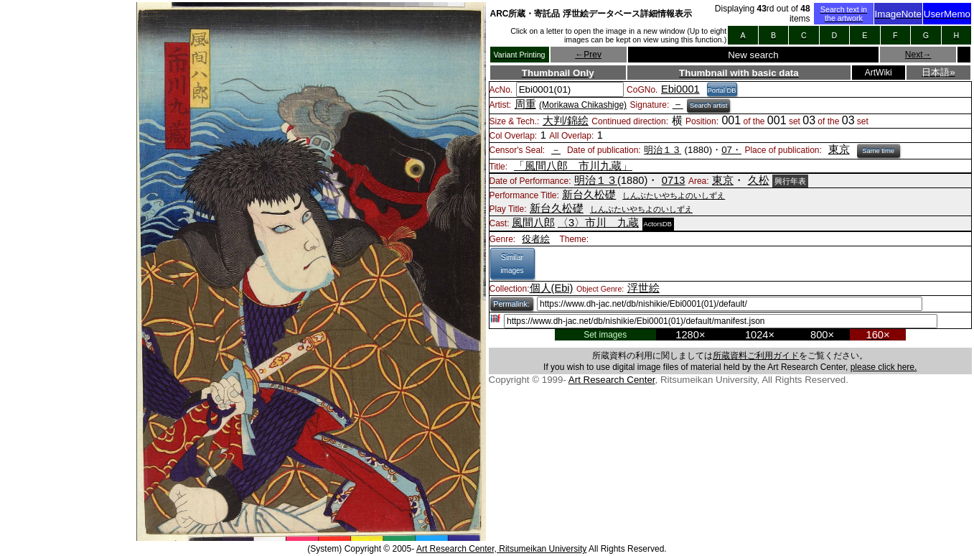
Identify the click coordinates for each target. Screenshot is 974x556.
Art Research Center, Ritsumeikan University (501, 549)
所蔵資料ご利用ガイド (756, 356)
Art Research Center (611, 379)
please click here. (884, 367)
